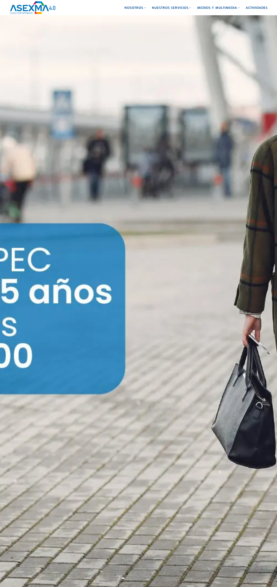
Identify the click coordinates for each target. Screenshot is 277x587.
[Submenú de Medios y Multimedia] (239, 7)
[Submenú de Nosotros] (145, 7)
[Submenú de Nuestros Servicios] (190, 7)
